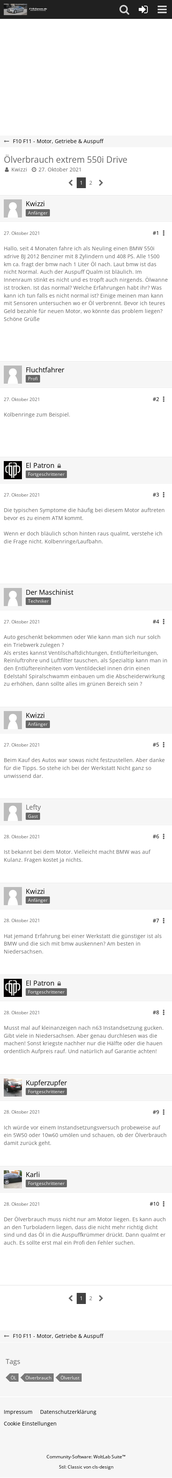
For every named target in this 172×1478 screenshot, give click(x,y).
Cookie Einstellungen (30, 1423)
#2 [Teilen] (156, 399)
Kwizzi (19, 169)
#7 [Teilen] (156, 920)
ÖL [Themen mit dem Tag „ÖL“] (13, 1378)
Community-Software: (86, 1456)
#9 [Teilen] (156, 1111)
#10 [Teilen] (154, 1203)
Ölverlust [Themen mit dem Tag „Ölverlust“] (69, 1378)
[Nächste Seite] (101, 182)
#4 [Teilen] (156, 621)
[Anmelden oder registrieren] (143, 9)
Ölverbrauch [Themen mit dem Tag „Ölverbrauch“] (38, 1378)
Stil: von (86, 1467)
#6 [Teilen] (156, 836)
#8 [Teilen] (156, 1012)
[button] (124, 9)
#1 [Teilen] (156, 232)
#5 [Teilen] (156, 744)
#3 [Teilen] (156, 494)
